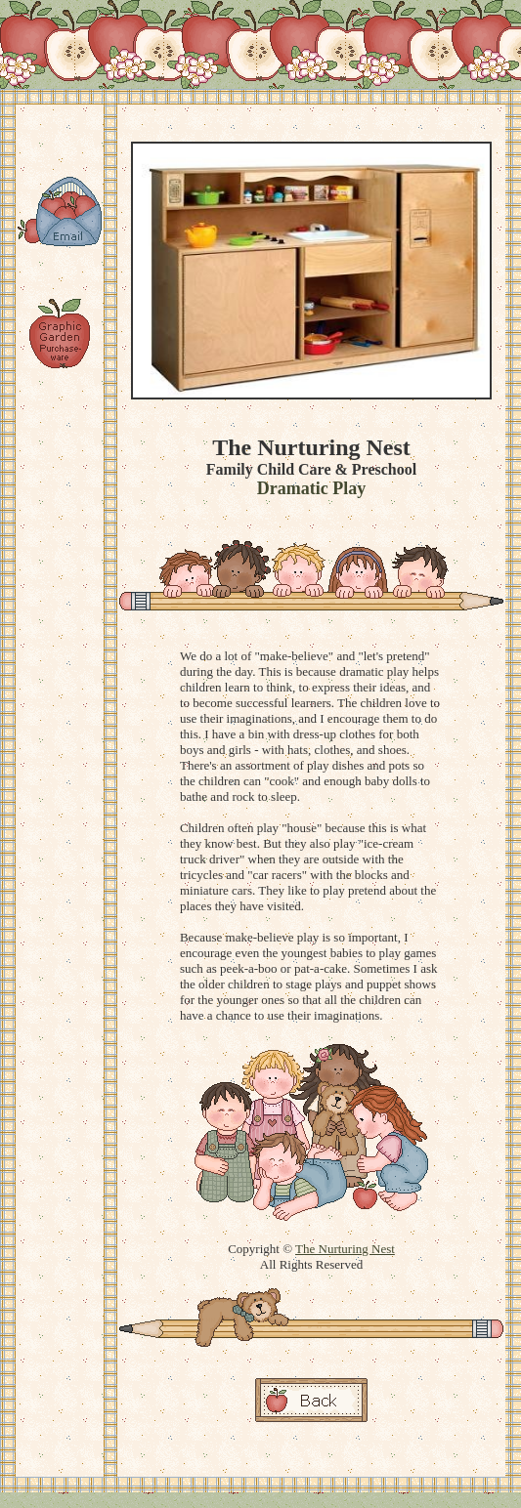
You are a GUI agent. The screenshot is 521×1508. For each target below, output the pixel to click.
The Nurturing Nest (345, 1248)
